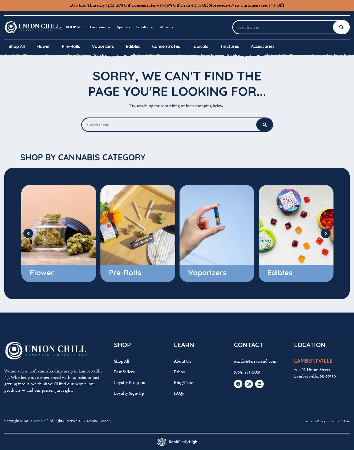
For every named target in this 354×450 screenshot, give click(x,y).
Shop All (74, 27)
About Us (182, 361)
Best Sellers (124, 371)
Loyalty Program (129, 382)
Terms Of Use (340, 421)
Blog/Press (183, 382)
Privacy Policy (315, 421)
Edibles (133, 47)
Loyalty (145, 27)
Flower (43, 47)
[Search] (341, 27)
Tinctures (229, 47)
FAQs (179, 393)
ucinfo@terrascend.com (255, 361)
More (167, 27)
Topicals (200, 47)
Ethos (179, 371)
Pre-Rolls (71, 47)
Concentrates (166, 47)
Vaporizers (103, 47)
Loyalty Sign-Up (129, 393)
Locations (100, 27)
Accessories (263, 47)
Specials (123, 27)
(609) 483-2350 (247, 372)
